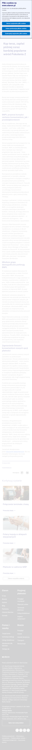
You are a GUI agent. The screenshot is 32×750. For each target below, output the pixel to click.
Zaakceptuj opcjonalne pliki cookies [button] (16, 33)
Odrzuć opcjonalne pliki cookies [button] (16, 23)
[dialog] (16, 19)
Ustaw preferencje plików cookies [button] (16, 28)
